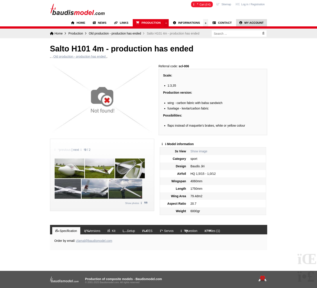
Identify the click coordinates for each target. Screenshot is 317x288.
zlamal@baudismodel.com (94, 241)
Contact (225, 22)
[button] (250, 4)
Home (77, 9)
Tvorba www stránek (262, 278)
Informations (189, 22)
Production (151, 22)
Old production (115, 33)
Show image (198, 151)
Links (124, 22)
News (102, 22)
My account (253, 22)
